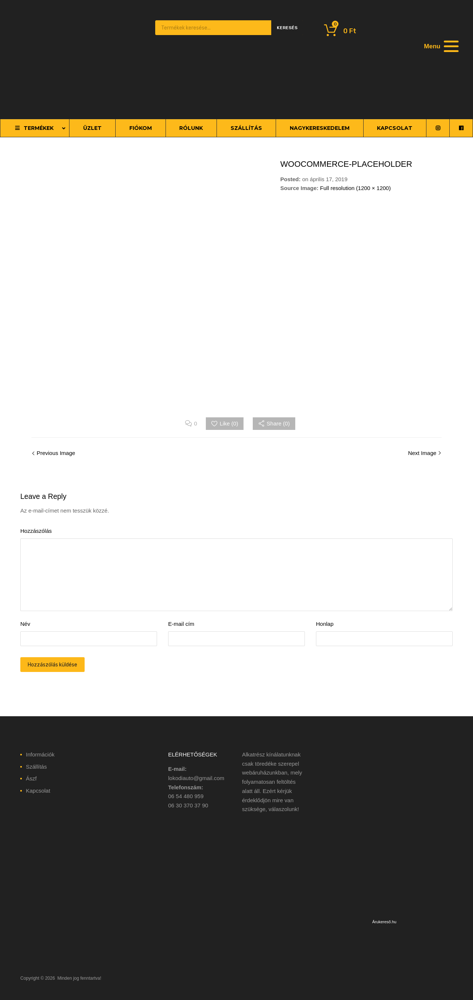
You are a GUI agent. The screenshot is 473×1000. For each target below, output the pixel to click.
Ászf (31, 778)
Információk (40, 754)
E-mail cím (181, 624)
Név (25, 624)
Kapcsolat (38, 790)
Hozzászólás (36, 531)
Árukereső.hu (384, 922)
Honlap (325, 624)
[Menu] (440, 46)
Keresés (287, 27)
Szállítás (36, 766)
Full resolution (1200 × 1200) (355, 188)
